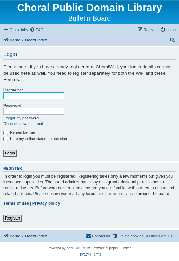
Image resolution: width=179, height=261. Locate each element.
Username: (13, 90)
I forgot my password (21, 118)
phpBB (71, 248)
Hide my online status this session (35, 139)
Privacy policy (46, 203)
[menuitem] (36, 30)
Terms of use (16, 203)
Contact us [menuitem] (98, 235)
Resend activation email (23, 124)
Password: (13, 105)
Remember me (19, 132)
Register (12, 218)
